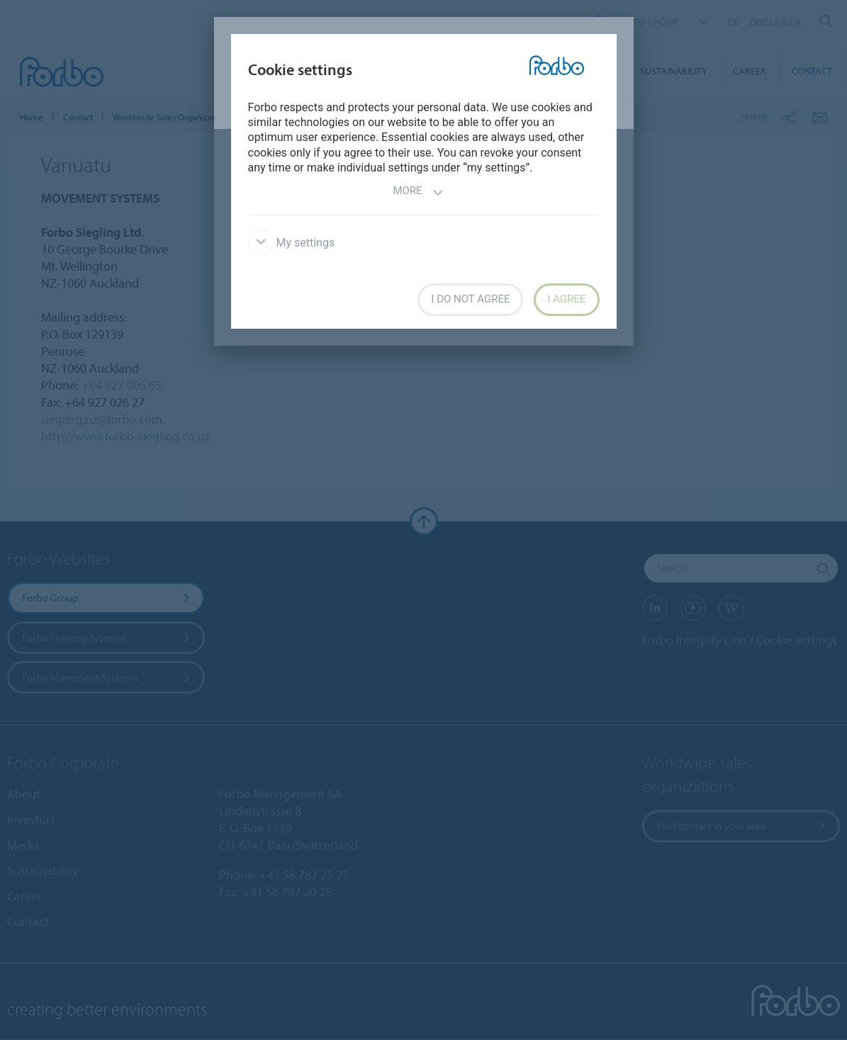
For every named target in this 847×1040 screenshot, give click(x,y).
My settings (291, 242)
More (418, 192)
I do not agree (470, 299)
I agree (566, 299)
